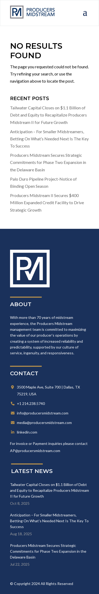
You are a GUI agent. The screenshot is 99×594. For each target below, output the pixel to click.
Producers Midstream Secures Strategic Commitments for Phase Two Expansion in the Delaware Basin (48, 162)
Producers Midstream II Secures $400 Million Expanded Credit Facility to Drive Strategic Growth (47, 202)
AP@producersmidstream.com (35, 450)
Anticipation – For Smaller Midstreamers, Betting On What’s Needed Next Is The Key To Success (49, 138)
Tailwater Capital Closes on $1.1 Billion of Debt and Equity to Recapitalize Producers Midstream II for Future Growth (48, 114)
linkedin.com (27, 432)
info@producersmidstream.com (42, 413)
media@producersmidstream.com (44, 422)
